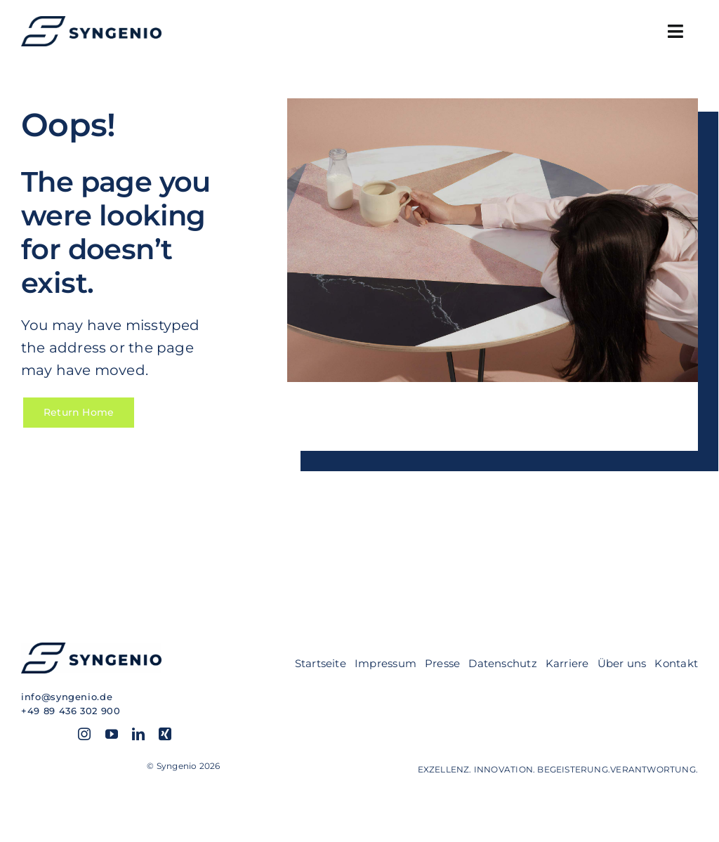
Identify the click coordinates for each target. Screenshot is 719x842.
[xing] (165, 734)
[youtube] (111, 734)
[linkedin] (138, 734)
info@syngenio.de (66, 696)
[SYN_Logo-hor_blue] (91, 21)
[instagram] (84, 734)
